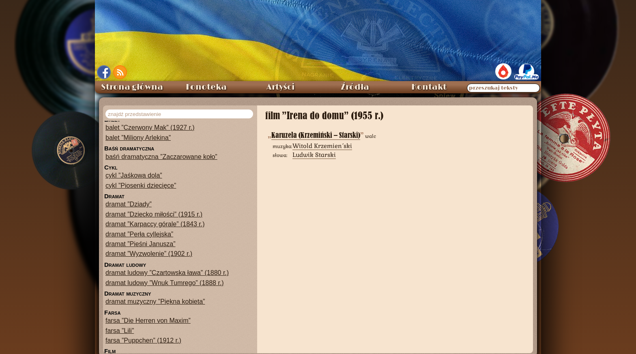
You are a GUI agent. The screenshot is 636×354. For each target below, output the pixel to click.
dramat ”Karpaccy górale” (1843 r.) (155, 224)
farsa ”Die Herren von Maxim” (148, 320)
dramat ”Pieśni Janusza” (140, 243)
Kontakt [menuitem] (429, 87)
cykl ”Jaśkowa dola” (133, 175)
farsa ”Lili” (119, 330)
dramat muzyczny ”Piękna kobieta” (155, 301)
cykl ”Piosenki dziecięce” (140, 185)
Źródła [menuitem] (355, 87)
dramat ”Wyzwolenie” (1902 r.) (148, 253)
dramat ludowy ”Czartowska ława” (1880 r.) (167, 272)
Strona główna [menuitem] (132, 87)
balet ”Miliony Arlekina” (138, 137)
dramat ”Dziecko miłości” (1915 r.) (153, 214)
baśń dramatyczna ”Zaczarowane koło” (161, 156)
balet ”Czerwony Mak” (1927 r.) (150, 127)
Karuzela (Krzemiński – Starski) (315, 135)
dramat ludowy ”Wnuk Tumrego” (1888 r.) (164, 282)
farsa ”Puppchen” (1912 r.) (143, 340)
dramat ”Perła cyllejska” (139, 234)
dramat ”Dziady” (128, 204)
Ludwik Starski (314, 155)
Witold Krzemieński (322, 146)
